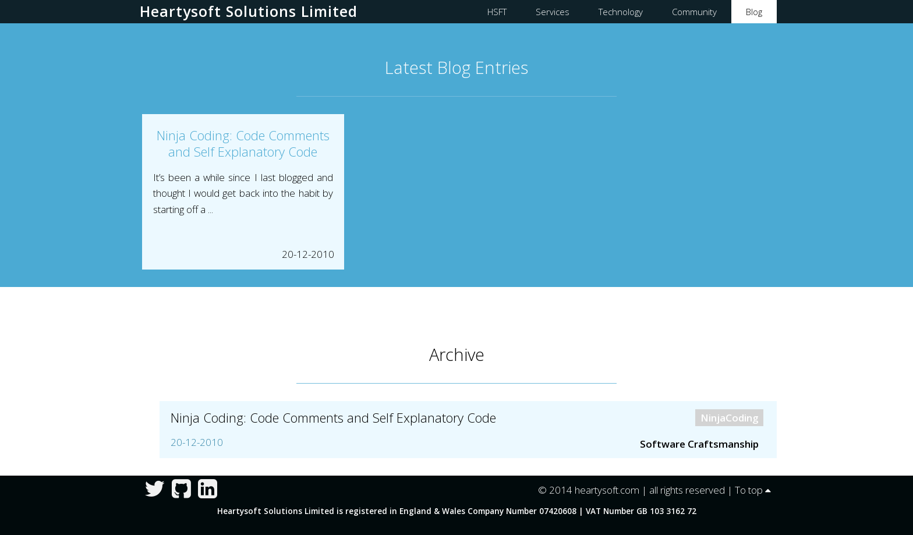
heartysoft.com (607, 490)
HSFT (497, 11)
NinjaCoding (729, 417)
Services (552, 11)
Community (694, 11)
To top (753, 490)
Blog (754, 11)
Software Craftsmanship (699, 444)
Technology (621, 11)
